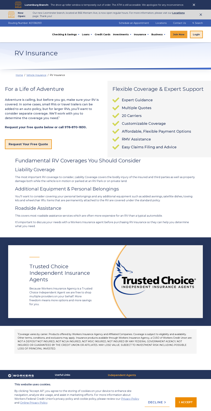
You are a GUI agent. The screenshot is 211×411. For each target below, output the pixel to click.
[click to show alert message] (194, 5)
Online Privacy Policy (33, 402)
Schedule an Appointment (134, 23)
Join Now (178, 34)
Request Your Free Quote (28, 144)
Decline (157, 402)
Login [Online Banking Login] (196, 34)
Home (19, 75)
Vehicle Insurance (36, 75)
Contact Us (179, 23)
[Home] (27, 34)
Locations (178, 12)
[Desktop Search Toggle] (199, 23)
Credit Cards (102, 34)
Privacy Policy (130, 398)
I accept (186, 402)
